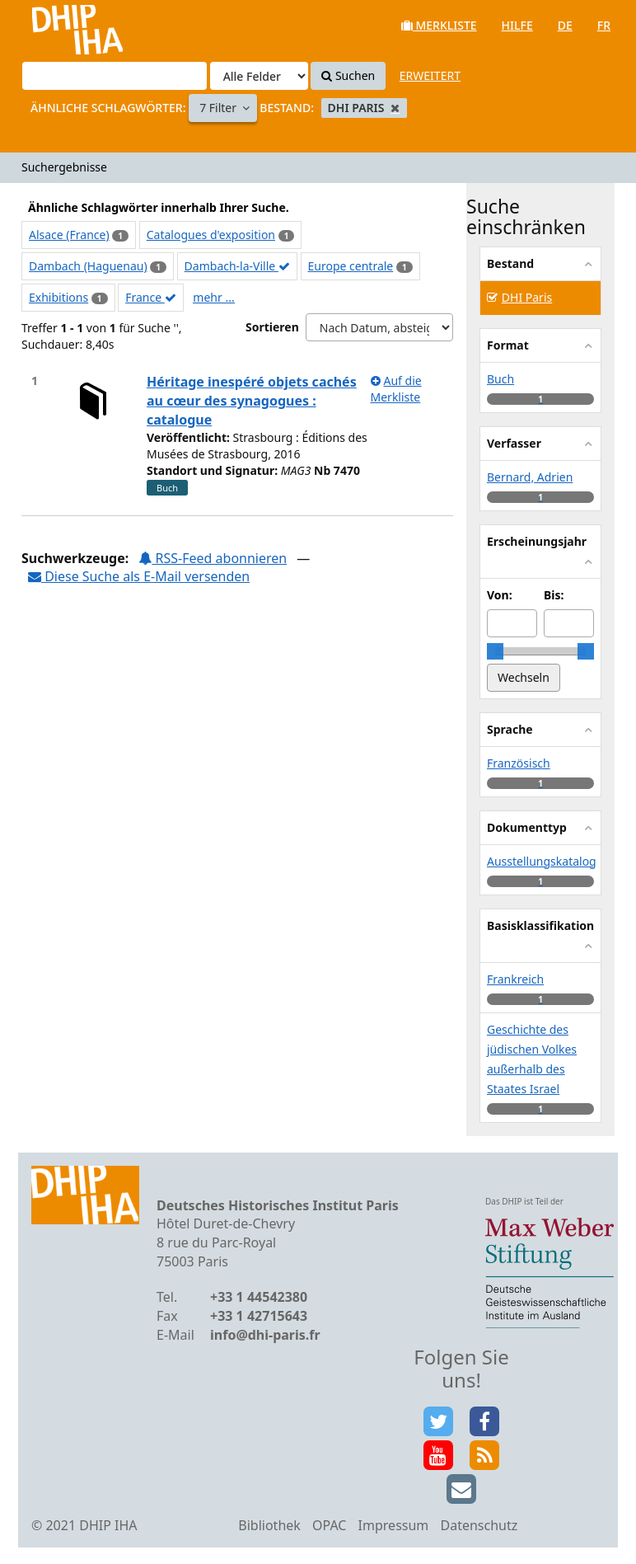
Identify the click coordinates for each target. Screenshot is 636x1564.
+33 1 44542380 (258, 1297)
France (150, 297)
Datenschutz (478, 1525)
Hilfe (517, 25)
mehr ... (213, 297)
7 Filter (219, 107)
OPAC (329, 1525)
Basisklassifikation (540, 925)
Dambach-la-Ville (237, 266)
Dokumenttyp (527, 827)
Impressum (393, 1525)
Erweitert (430, 75)
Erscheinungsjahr (537, 541)
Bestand (510, 263)
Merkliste (439, 25)
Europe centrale (351, 266)
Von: (499, 595)
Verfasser (514, 443)
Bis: (554, 595)
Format (508, 345)
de (565, 25)
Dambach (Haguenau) (88, 266)
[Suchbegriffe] (114, 76)
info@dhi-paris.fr (265, 1335)
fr (603, 25)
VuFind (56, 25)
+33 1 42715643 (258, 1316)
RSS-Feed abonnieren (212, 558)
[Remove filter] (395, 107)
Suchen (348, 75)
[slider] (495, 651)
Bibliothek (269, 1525)
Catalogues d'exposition (211, 234)
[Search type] (259, 76)
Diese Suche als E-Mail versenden (139, 576)
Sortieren (272, 327)
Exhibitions (58, 297)
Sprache (510, 729)
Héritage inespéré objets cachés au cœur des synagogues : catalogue (252, 401)
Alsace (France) (69, 234)
